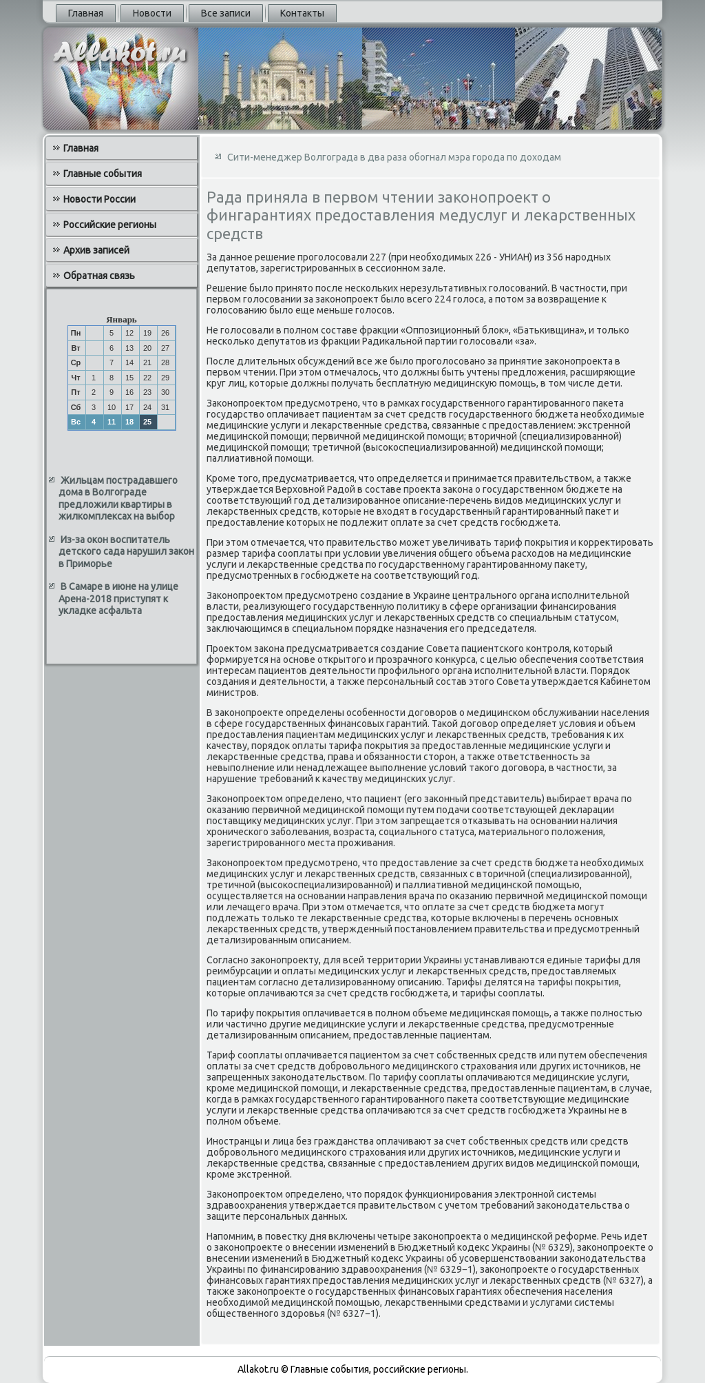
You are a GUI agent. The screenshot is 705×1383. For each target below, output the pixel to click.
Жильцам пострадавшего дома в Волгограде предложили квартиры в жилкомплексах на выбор (118, 498)
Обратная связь (99, 275)
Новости (152, 13)
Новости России (99, 199)
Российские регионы (109, 224)
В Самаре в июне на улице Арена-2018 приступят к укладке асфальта (118, 598)
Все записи (226, 13)
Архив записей (96, 250)
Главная (85, 13)
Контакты (302, 13)
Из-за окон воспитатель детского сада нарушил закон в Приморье (126, 551)
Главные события (102, 173)
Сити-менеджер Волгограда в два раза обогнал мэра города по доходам (394, 157)
